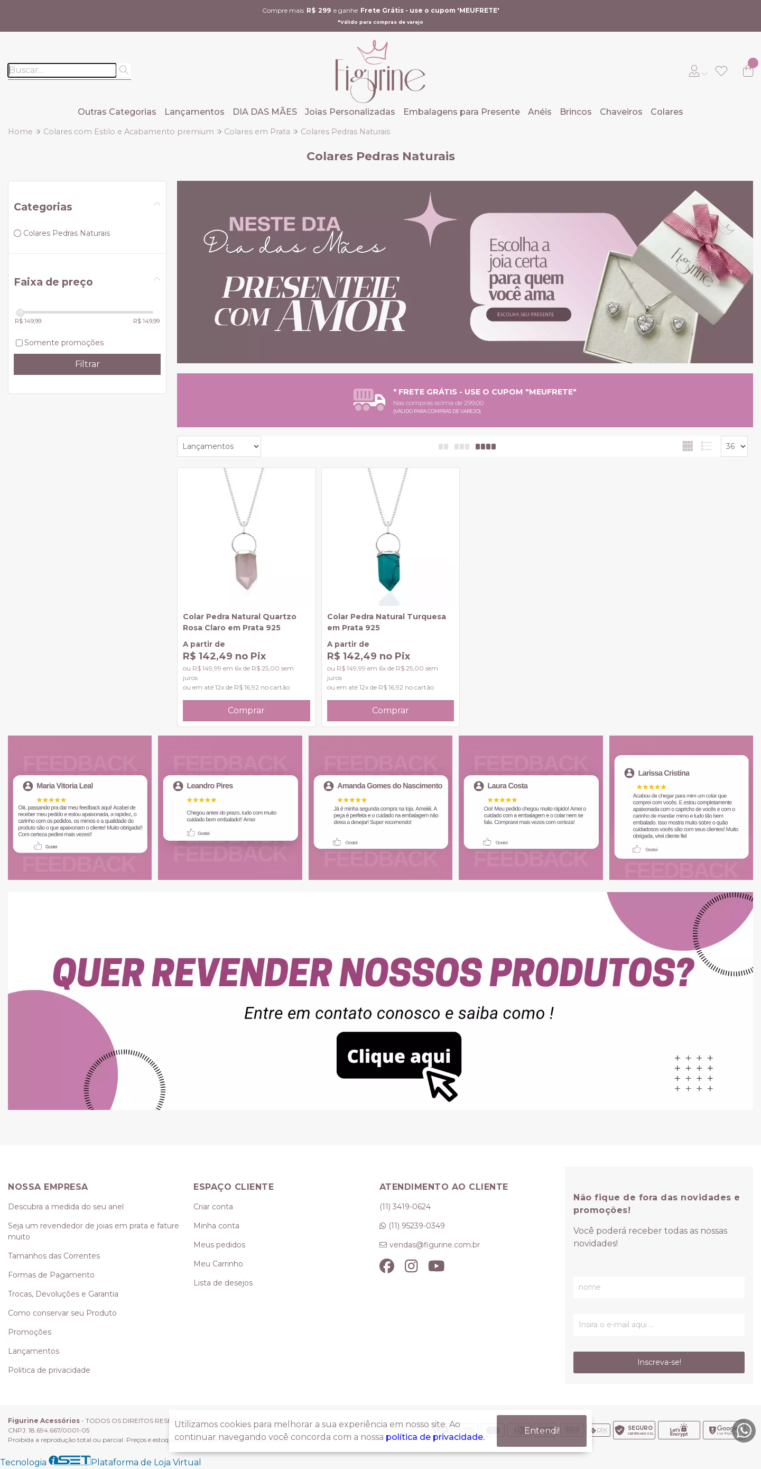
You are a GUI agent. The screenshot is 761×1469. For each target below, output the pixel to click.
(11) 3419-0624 (405, 1206)
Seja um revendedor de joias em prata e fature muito (93, 1231)
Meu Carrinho (218, 1264)
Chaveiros (621, 112)
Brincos (576, 112)
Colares (667, 112)
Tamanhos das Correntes (54, 1256)
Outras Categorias (117, 112)
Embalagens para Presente (461, 112)
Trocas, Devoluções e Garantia (63, 1294)
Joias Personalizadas (350, 112)
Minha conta (216, 1226)
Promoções (29, 1332)
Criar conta (213, 1206)
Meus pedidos (219, 1245)
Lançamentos (194, 112)
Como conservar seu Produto (62, 1313)
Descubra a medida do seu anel (66, 1206)
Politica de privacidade (49, 1370)
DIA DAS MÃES (265, 112)
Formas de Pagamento (51, 1275)
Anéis (540, 112)
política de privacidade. (435, 1437)
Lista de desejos (223, 1283)
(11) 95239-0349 (416, 1226)
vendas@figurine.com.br (434, 1245)
